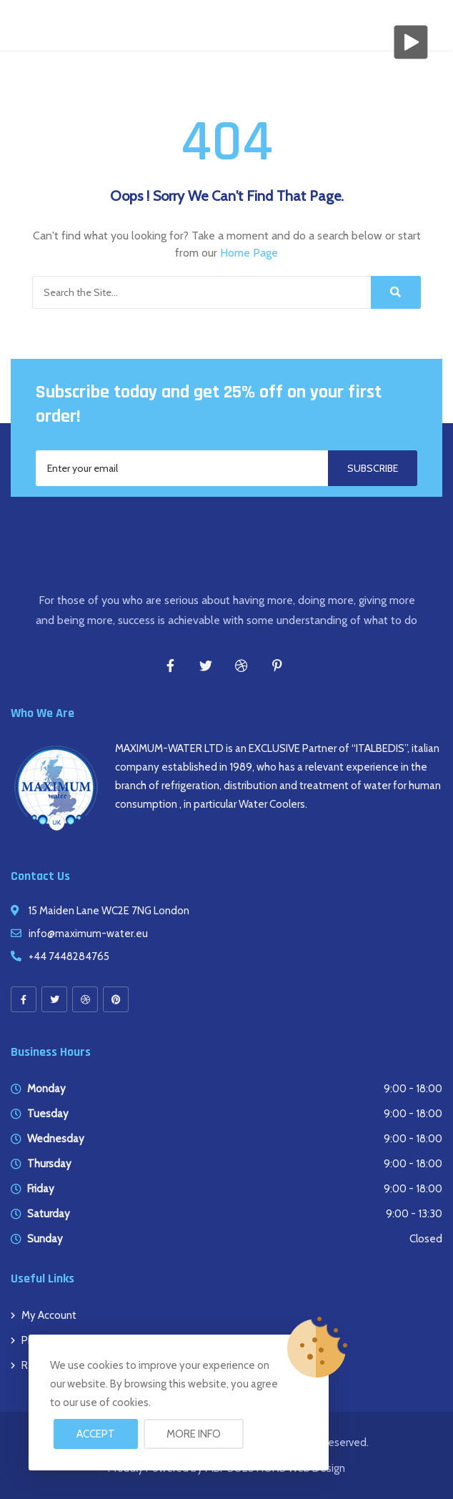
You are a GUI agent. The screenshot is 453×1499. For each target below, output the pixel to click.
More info (193, 1434)
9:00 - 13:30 (414, 1213)
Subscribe (372, 468)
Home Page (249, 252)
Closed (425, 1238)
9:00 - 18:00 (413, 1088)
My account (48, 1315)
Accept (95, 1434)
